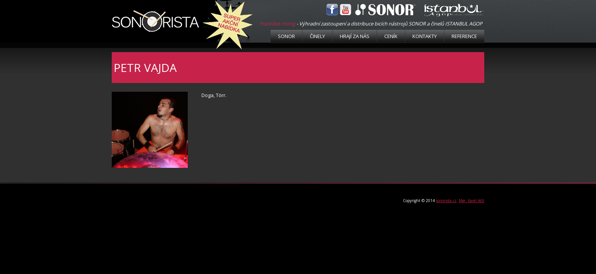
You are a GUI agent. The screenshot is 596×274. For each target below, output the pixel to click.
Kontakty (424, 36)
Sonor (286, 36)
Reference (464, 36)
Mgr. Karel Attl (471, 200)
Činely (317, 36)
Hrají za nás (354, 36)
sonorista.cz (446, 200)
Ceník (391, 36)
